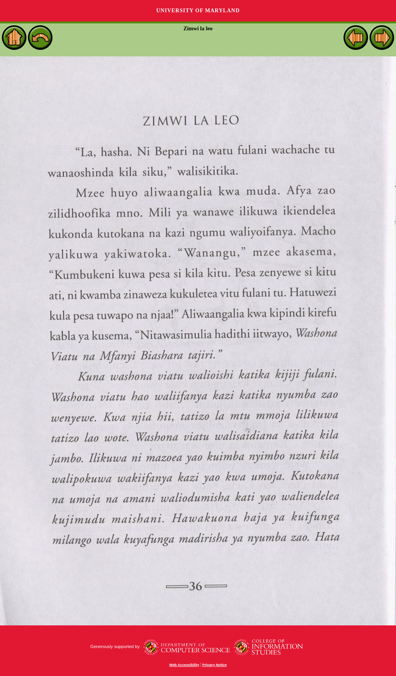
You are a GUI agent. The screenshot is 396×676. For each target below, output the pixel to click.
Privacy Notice (214, 665)
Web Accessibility (184, 665)
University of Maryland (198, 10)
